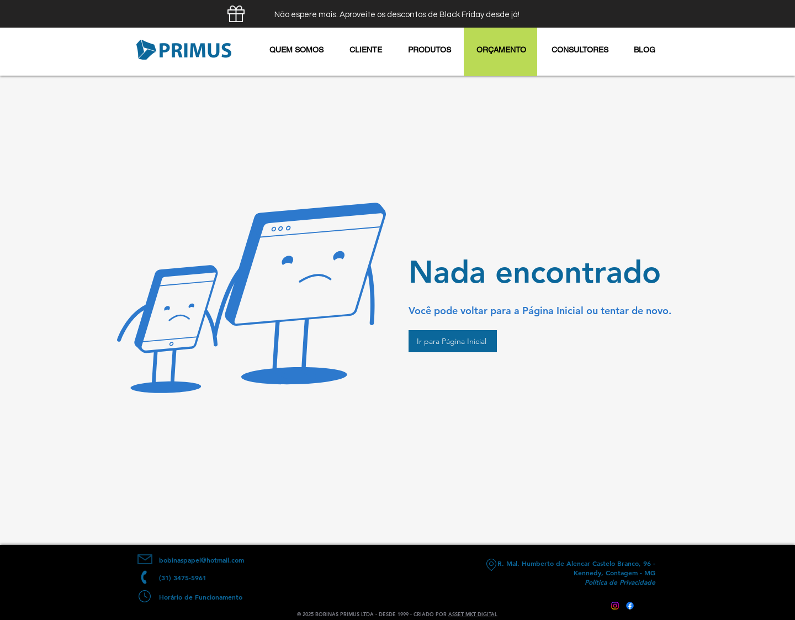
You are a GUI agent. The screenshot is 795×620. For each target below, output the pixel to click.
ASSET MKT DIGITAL (472, 614)
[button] (429, 49)
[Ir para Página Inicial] (453, 341)
